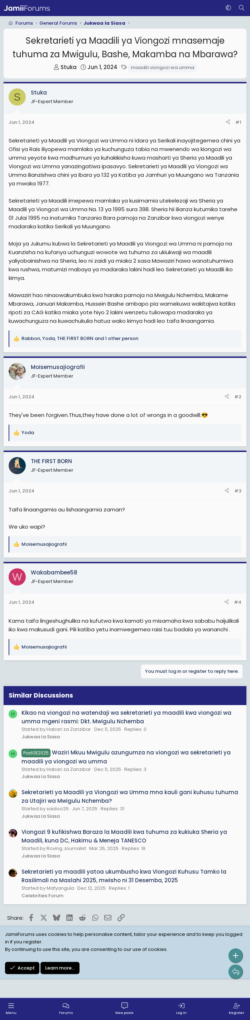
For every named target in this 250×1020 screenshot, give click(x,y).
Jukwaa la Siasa (40, 736)
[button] (228, 8)
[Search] (242, 8)
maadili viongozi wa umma (162, 67)
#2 (237, 396)
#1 (238, 122)
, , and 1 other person (79, 338)
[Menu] (11, 1009)
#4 (237, 602)
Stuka (69, 67)
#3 (237, 490)
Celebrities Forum (42, 895)
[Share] (228, 122)
